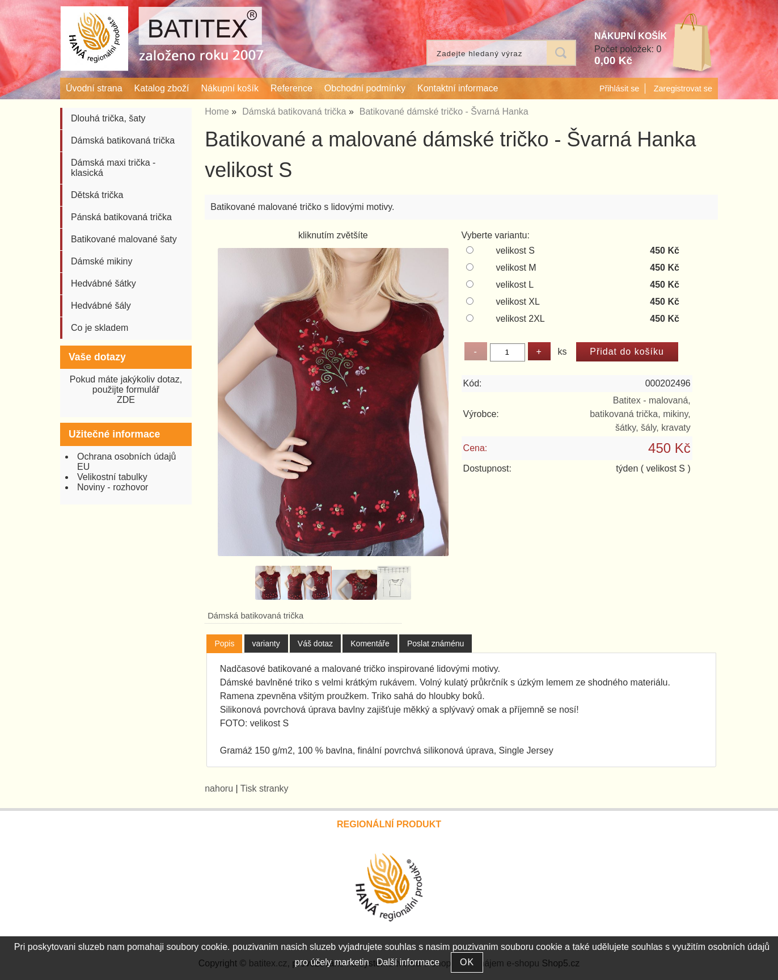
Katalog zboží (161, 88)
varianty (266, 643)
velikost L (515, 284)
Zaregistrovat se (683, 88)
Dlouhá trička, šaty (108, 118)
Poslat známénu (435, 643)
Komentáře (369, 643)
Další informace (408, 962)
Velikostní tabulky (112, 477)
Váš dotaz (315, 643)
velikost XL (517, 301)
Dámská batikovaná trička (255, 615)
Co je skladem (99, 328)
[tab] (224, 643)
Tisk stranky (264, 788)
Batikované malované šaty (124, 239)
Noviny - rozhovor (112, 487)
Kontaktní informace (457, 88)
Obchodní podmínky (364, 88)
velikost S (515, 250)
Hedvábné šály (101, 305)
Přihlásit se (619, 88)
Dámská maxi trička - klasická (113, 168)
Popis (224, 643)
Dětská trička (97, 195)
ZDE (126, 400)
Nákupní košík (230, 88)
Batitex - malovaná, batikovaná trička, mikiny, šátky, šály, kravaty (640, 414)
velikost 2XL (520, 318)
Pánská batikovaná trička (121, 217)
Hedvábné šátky (103, 283)
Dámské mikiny (101, 261)
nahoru (219, 788)
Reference (291, 88)
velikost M (516, 267)
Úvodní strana (94, 88)
